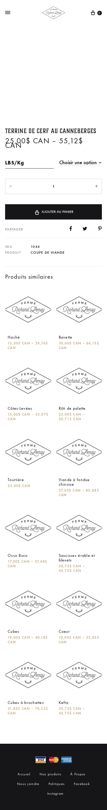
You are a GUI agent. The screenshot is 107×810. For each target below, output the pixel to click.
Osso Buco (18, 555)
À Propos (77, 774)
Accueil (24, 774)
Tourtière (16, 479)
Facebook (82, 784)
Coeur (64, 631)
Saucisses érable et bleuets (77, 557)
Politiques (57, 784)
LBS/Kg (14, 163)
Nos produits (50, 774)
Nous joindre (28, 784)
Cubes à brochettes (26, 702)
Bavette (66, 337)
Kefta (63, 702)
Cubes (13, 631)
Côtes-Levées (20, 408)
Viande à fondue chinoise (74, 482)
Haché (14, 337)
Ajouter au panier (53, 211)
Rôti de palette (72, 408)
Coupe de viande (48, 252)
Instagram (55, 793)
